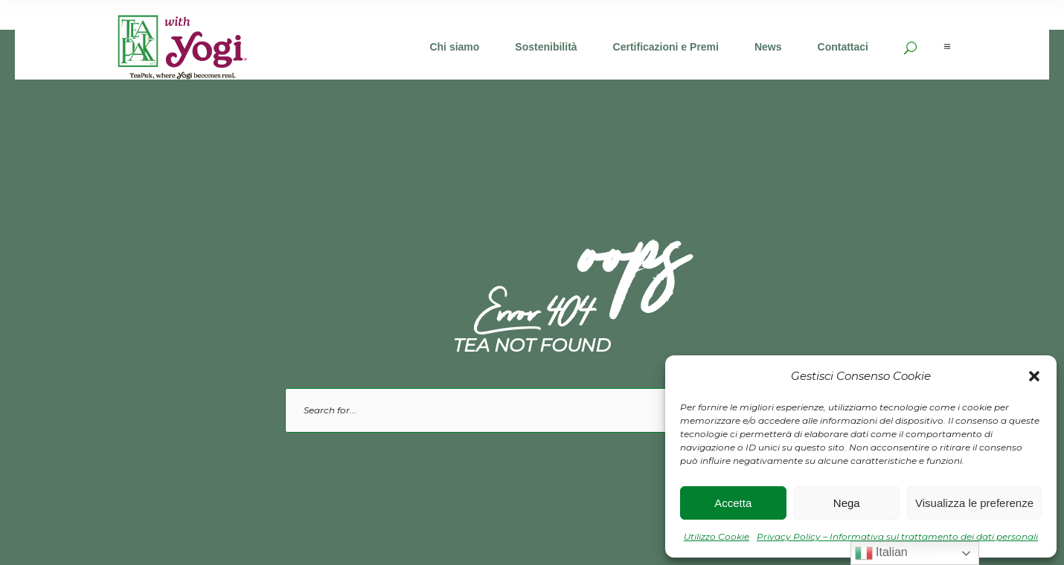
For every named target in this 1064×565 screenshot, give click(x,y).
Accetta (732, 503)
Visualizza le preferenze (974, 503)
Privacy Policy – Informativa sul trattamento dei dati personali (897, 536)
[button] (1034, 376)
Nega (846, 503)
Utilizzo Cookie (716, 536)
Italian (881, 553)
